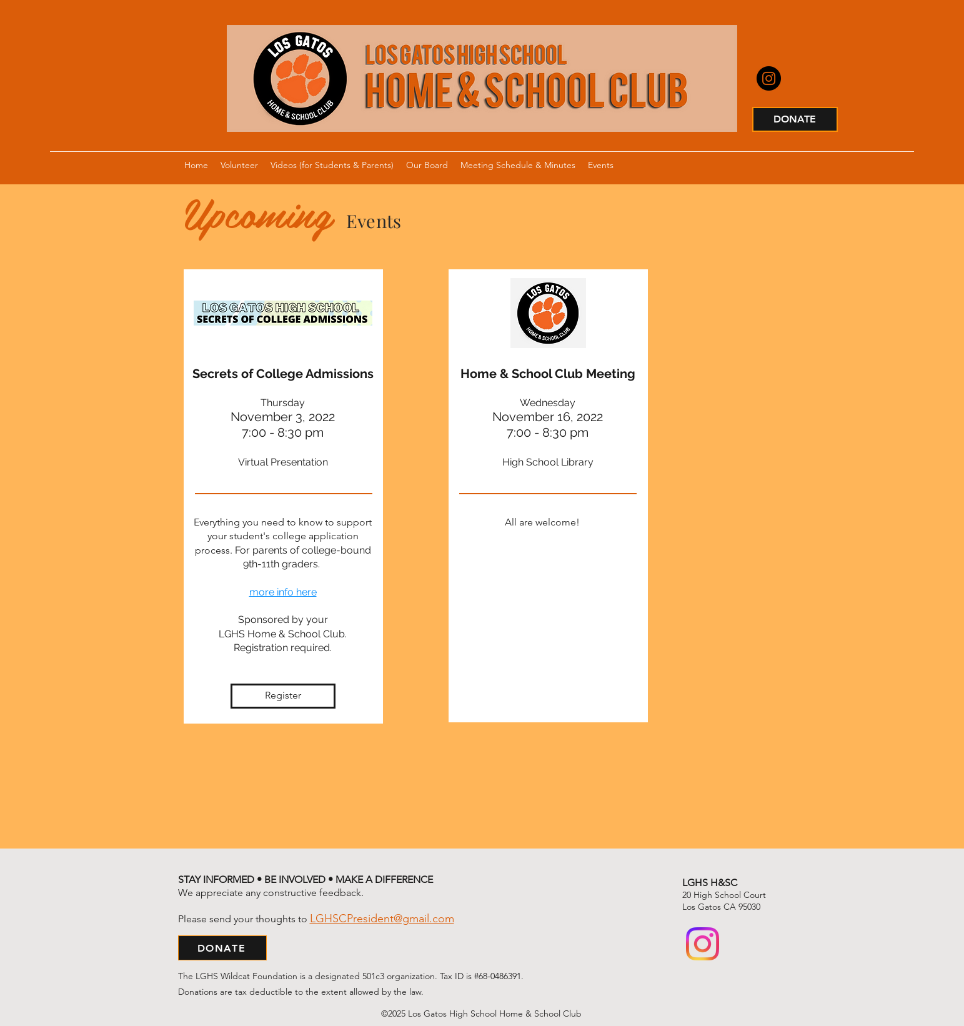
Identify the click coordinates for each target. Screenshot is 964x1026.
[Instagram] (769, 78)
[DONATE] (795, 119)
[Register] (283, 696)
